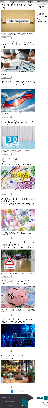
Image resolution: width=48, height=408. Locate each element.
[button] (2, 406)
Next (23, 391)
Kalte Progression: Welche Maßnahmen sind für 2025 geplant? (17, 5)
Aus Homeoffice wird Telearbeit (13, 356)
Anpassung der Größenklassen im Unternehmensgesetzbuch (17, 161)
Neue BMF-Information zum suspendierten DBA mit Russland (18, 84)
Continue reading (6, 37)
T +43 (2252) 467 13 (11, 401)
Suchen (44, 3)
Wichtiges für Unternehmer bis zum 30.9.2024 (17, 123)
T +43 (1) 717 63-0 (4, 401)
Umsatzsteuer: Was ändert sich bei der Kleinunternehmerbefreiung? (17, 203)
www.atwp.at (10, 403)
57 (20, 391)
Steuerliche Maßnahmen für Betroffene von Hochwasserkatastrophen (18, 245)
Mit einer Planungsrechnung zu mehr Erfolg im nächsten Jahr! (18, 45)
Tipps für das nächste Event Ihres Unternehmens (17, 320)
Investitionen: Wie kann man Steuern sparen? (15, 282)
